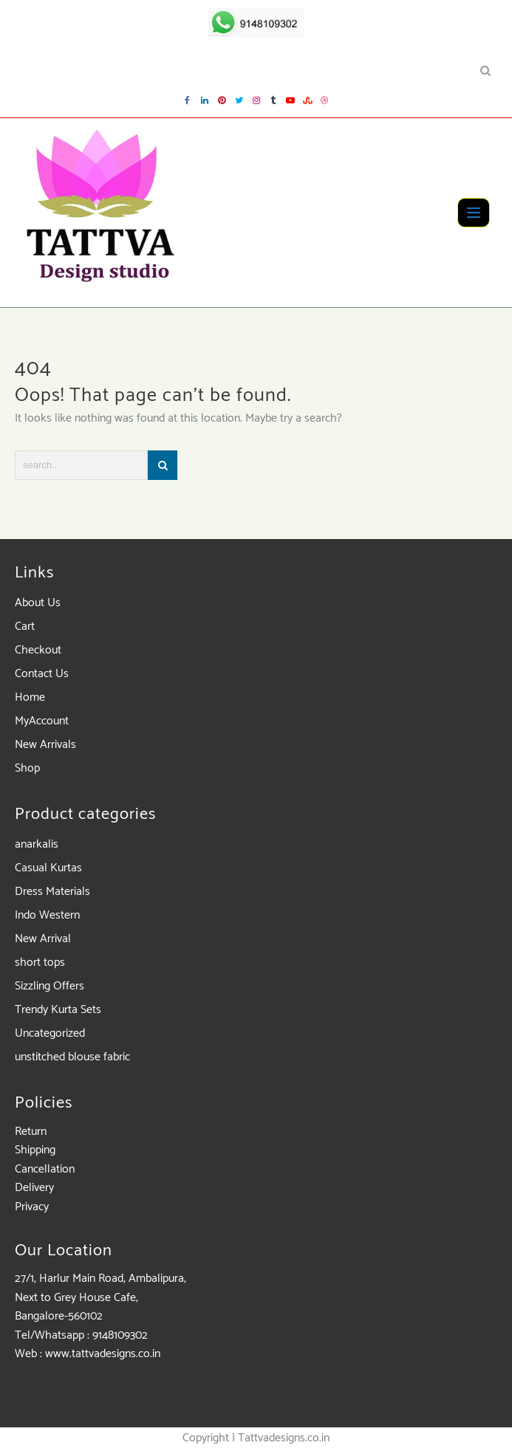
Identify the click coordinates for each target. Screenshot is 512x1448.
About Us (38, 603)
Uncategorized (50, 1033)
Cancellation (45, 1169)
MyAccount (42, 721)
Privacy (32, 1207)
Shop (27, 768)
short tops (40, 962)
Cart (25, 626)
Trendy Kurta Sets (58, 1010)
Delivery (34, 1188)
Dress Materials (52, 892)
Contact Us (42, 674)
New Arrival (43, 939)
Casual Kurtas (48, 868)
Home (30, 697)
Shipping (35, 1150)
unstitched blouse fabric (72, 1057)
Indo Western (47, 915)
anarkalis (36, 844)
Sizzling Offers (49, 986)
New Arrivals (45, 745)
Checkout (38, 650)
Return (31, 1132)
